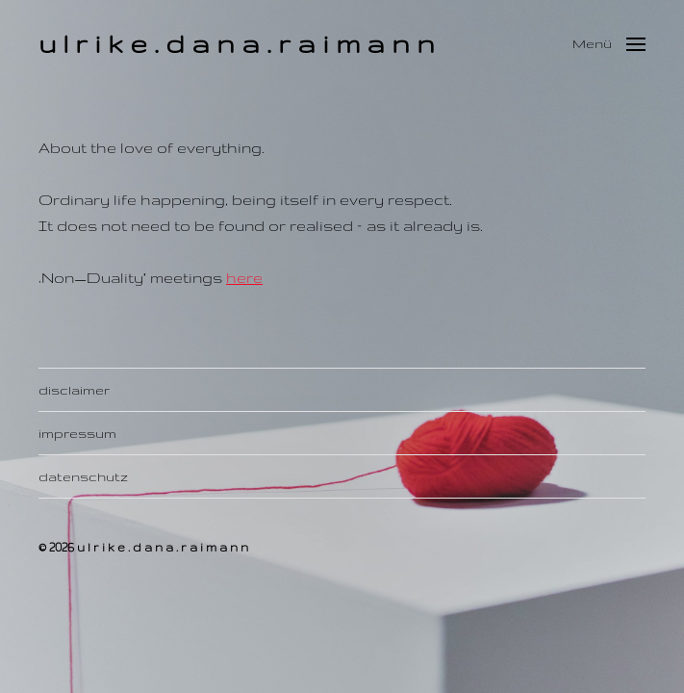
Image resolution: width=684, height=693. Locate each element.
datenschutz (83, 476)
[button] (609, 43)
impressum (77, 433)
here (244, 278)
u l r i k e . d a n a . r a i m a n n (236, 43)
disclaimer (74, 390)
